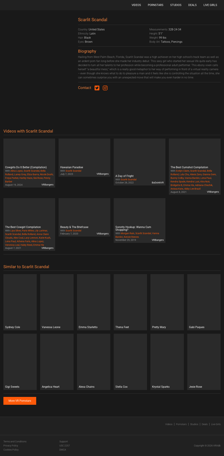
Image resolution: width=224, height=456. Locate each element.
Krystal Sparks (161, 386)
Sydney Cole (12, 327)
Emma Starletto (88, 327)
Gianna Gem (209, 174)
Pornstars (155, 5)
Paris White (28, 230)
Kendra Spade (178, 181)
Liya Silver (15, 230)
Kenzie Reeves (131, 237)
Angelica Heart (50, 386)
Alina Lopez (16, 170)
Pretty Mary (159, 327)
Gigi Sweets (12, 386)
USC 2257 (64, 445)
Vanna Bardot (192, 178)
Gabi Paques (196, 327)
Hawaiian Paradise (71, 167)
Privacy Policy (10, 445)
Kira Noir (204, 181)
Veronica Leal (12, 245)
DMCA (62, 449)
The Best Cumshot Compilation (189, 167)
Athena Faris (23, 241)
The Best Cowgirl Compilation (23, 227)
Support (63, 441)
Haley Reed (26, 245)
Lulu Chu (184, 174)
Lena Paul (206, 178)
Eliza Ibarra (33, 174)
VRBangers (47, 184)
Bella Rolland (29, 234)
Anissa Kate (177, 188)
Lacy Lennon (31, 237)
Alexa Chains (86, 386)
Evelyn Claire (182, 170)
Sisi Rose (38, 178)
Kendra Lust (192, 181)
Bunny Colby (177, 178)
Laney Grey (20, 174)
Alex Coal (18, 237)
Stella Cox (121, 386)
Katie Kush (44, 237)
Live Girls (210, 5)
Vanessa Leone (51, 327)
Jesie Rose (195, 386)
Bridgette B (176, 185)
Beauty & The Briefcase (74, 227)
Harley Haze (25, 178)
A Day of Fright (124, 176)
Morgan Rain (127, 233)
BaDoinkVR (158, 182)
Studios (175, 5)
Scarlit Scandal (31, 170)
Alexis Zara (196, 174)
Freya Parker (11, 178)
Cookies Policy (11, 449)
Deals (192, 5)
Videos (136, 5)
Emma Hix (188, 185)
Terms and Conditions (14, 441)
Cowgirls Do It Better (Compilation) (26, 167)
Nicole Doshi (46, 174)
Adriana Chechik (203, 185)
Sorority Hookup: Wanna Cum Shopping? (133, 228)
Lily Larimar (41, 230)
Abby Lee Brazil (192, 188)
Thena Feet (122, 327)
